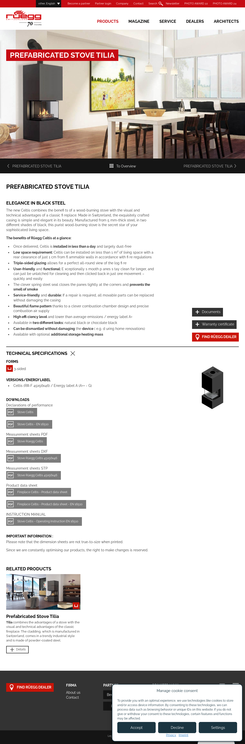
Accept (136, 727)
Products (108, 21)
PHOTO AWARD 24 (224, 3)
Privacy (171, 735)
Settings (218, 727)
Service (167, 21)
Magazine (138, 21)
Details (17, 650)
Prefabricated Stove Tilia (33, 166)
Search (152, 3)
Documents (207, 312)
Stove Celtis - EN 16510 (33, 424)
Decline (177, 727)
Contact (138, 3)
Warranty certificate (214, 324)
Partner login (103, 3)
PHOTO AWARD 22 (196, 3)
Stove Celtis (25, 412)
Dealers (195, 21)
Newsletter (172, 3)
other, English (46, 3)
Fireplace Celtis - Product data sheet (42, 492)
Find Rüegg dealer (215, 337)
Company (122, 3)
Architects (226, 21)
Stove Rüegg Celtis (30, 441)
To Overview (122, 166)
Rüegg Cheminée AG (31, 18)
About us (73, 692)
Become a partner (79, 3)
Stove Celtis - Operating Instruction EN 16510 (47, 521)
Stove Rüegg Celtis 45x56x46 (37, 458)
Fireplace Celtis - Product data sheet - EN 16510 (49, 504)
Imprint (183, 735)
